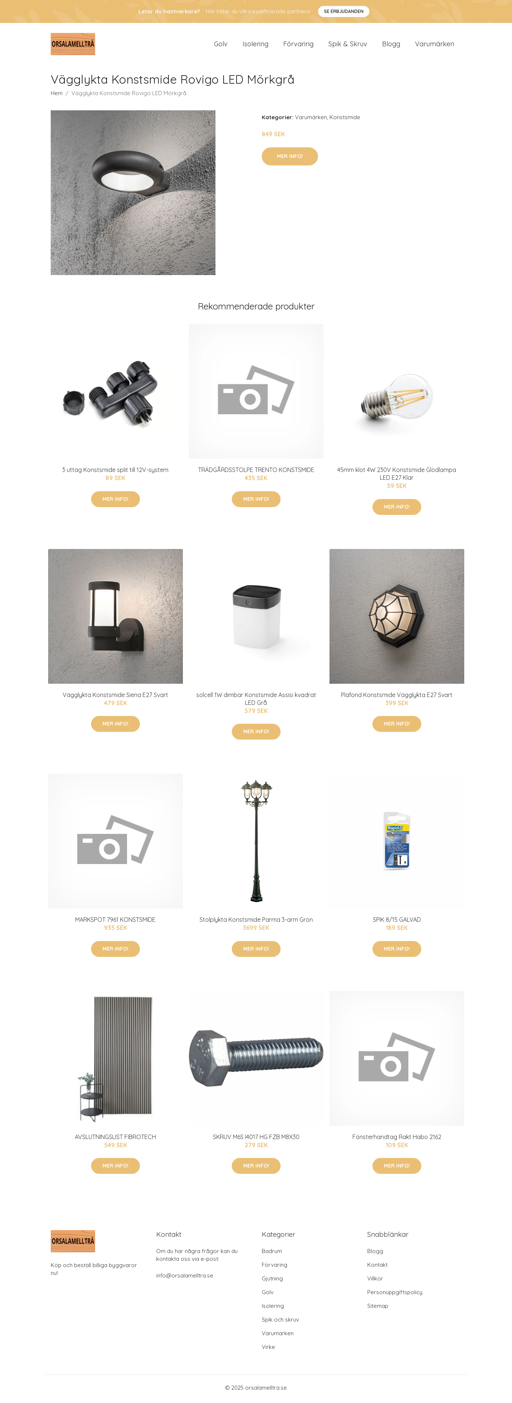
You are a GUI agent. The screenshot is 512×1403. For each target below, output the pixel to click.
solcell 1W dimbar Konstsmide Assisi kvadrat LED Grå (256, 701)
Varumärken (434, 45)
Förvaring (298, 45)
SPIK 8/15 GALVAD (397, 922)
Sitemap (377, 1308)
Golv (221, 45)
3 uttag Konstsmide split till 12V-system (115, 472)
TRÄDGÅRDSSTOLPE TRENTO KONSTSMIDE (256, 472)
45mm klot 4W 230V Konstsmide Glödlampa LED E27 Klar (396, 476)
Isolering (255, 45)
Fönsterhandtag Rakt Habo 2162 (396, 1139)
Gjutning (272, 1281)
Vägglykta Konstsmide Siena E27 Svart (115, 697)
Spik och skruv (280, 1322)
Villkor (375, 1281)
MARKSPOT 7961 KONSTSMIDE (115, 922)
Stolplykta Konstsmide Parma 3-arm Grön (256, 922)
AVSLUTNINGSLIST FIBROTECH (115, 1139)
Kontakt (377, 1267)
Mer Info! (290, 158)
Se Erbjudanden (344, 11)
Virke (268, 1349)
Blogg (391, 45)
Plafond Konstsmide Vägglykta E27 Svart (396, 697)
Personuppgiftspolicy (394, 1294)
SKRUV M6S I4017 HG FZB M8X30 (256, 1139)
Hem (57, 95)
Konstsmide (344, 119)
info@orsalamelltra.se (184, 1278)
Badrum (272, 1253)
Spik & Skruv (347, 45)
